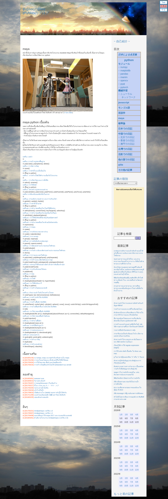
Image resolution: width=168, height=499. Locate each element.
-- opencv (123, 80)
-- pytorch (123, 87)
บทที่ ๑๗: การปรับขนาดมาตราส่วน (35, 232)
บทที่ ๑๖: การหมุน (29, 227)
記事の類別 (121, 178)
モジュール (124, 64)
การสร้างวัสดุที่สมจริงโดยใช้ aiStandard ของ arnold (52, 365)
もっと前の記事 (124, 493)
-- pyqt (121, 84)
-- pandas (123, 74)
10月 (126, 438)
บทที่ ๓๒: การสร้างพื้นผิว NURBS (34, 302)
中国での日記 (125, 133)
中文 (163, 10)
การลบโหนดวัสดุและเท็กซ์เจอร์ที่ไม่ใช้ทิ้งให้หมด (51, 360)
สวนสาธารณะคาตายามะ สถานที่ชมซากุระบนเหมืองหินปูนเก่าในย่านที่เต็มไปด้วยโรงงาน (128, 288)
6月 (126, 434)
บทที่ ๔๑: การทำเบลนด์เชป (32, 344)
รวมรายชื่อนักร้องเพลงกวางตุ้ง (124, 330)
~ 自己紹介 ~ (122, 41)
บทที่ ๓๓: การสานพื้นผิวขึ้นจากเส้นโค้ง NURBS (40, 307)
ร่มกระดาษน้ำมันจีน (41, 388)
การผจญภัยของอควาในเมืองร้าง (45, 383)
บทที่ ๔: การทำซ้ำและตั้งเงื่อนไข (34, 171)
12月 (137, 438)
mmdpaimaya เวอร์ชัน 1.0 (43, 411)
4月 (136, 415)
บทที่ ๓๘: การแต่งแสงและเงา (33, 330)
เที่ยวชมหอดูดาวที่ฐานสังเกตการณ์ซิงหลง (128, 393)
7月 (131, 434)
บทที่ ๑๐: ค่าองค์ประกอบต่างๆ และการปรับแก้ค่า (40, 199)
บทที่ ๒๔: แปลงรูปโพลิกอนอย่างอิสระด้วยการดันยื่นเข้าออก (44, 264)
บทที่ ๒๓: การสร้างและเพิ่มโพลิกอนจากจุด (38, 260)
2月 (126, 415)
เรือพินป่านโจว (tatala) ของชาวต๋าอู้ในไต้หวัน (50, 392)
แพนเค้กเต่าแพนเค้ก (41, 397)
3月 (131, 415)
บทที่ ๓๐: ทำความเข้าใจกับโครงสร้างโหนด (38, 293)
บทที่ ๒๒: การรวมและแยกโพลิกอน (35, 255)
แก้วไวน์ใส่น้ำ (39, 390)
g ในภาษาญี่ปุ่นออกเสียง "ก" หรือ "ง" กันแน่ (129, 357)
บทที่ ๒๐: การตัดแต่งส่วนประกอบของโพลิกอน (39, 246)
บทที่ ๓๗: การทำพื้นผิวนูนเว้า (33, 325)
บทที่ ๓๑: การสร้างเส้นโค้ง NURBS (35, 297)
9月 (121, 438)
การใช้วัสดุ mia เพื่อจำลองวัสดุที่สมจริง (48, 362)
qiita (120, 164)
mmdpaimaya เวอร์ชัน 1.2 (43, 413)
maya (121, 118)
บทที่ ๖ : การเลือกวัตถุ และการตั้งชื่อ (35, 180)
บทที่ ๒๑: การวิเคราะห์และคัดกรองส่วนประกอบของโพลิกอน (44, 250)
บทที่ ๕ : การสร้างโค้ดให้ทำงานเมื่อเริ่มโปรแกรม (40, 175)
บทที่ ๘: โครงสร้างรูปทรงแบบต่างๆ (35, 189)
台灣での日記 (125, 149)
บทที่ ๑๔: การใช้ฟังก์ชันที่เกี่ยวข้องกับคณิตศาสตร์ (40, 218)
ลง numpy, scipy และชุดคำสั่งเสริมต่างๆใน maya (51, 358)
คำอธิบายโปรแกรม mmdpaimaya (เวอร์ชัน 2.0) (51, 418)
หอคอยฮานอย (39, 378)
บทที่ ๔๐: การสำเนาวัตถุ (31, 339)
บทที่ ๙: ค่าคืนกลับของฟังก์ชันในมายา (36, 194)
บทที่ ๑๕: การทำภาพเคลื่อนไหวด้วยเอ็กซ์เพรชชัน (40, 222)
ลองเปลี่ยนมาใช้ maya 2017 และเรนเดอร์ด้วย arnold (53, 415)
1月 (121, 415)
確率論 (121, 123)
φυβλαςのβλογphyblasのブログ (36, 11)
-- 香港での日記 (126, 140)
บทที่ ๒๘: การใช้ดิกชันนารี (32, 283)
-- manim (122, 77)
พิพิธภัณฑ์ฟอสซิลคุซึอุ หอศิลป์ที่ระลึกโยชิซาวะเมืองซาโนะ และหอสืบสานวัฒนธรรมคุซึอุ (128, 280)
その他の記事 (125, 170)
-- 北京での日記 (126, 137)
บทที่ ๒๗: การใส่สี (29, 278)
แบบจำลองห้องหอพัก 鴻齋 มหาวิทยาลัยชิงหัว (50, 395)
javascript (123, 102)
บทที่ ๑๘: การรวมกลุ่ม (30, 236)
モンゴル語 (124, 107)
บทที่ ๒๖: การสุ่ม (28, 274)
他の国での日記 (126, 159)
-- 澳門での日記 (126, 144)
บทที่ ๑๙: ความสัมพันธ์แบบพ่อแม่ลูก (35, 241)
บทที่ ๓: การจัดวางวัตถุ (31, 166)
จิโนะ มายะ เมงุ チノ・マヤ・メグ (46, 385)
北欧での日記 (125, 154)
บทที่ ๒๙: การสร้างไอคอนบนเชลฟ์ (35, 288)
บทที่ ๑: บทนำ (27, 157)
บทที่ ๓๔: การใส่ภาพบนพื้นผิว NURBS (36, 311)
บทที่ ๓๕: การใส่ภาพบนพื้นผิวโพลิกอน (36, 316)
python (129, 60)
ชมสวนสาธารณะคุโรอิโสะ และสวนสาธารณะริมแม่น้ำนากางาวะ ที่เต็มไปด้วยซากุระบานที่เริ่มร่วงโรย (129, 261)
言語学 (121, 113)
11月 (132, 438)
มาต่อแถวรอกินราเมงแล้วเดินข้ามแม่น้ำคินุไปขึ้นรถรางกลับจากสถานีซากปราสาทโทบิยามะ (128, 253)
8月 (136, 434)
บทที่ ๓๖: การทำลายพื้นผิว (32, 321)
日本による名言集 (127, 54)
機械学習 (123, 90)
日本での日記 (125, 128)
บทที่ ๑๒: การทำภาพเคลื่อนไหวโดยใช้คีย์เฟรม (39, 208)
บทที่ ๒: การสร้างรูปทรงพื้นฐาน (34, 161)
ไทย (163, 2)
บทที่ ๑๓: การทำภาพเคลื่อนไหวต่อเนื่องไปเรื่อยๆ (40, 213)
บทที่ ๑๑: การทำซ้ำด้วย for (32, 204)
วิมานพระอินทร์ (39, 381)
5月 (121, 434)
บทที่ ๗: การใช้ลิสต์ (29, 185)
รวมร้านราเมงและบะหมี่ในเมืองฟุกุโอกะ (128, 309)
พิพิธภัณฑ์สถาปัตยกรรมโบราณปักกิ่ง (127, 378)
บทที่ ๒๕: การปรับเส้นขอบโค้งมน (34, 269)
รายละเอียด (68, 113)
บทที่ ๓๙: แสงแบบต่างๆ (31, 335)
